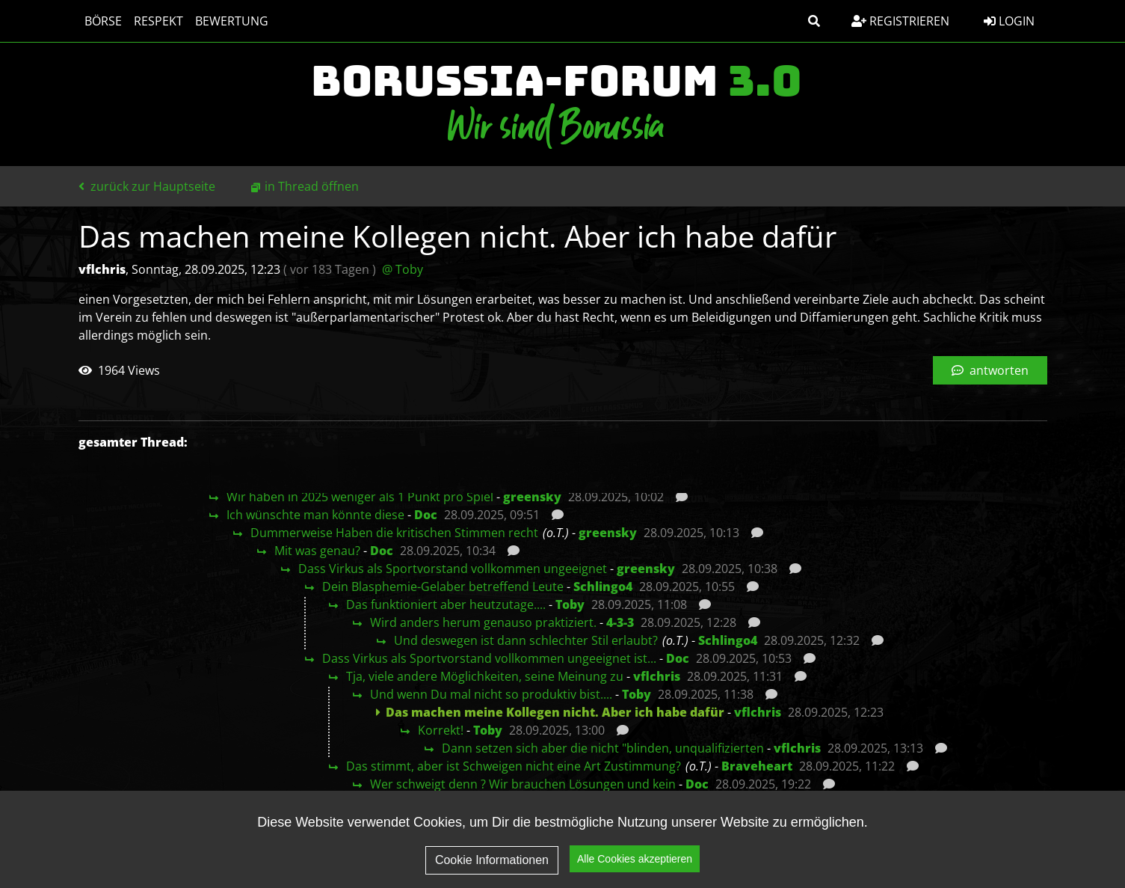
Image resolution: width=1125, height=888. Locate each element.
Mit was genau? (317, 550)
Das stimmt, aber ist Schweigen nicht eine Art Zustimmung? (513, 766)
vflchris (656, 676)
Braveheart (756, 766)
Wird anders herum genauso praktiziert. (483, 622)
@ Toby (402, 269)
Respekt (158, 21)
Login (1009, 21)
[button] (814, 21)
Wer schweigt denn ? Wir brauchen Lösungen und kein (523, 784)
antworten (990, 370)
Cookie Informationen (492, 860)
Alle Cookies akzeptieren (634, 859)
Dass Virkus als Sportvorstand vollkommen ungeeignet (452, 568)
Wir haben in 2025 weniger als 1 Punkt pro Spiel (360, 497)
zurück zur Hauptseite (146, 186)
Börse (103, 21)
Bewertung (231, 21)
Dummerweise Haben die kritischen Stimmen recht (394, 532)
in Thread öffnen (312, 186)
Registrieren (900, 21)
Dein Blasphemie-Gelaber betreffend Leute (443, 586)
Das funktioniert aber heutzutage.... (446, 604)
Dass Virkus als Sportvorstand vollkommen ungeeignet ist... (489, 658)
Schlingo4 (602, 586)
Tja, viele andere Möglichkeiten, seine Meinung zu (484, 676)
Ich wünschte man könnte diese (315, 514)
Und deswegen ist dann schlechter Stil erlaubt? (526, 640)
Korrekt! (440, 730)
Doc (425, 514)
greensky (532, 497)
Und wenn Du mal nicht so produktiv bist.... (491, 694)
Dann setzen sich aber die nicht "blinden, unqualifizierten (603, 748)
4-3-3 (620, 622)
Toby (570, 604)
